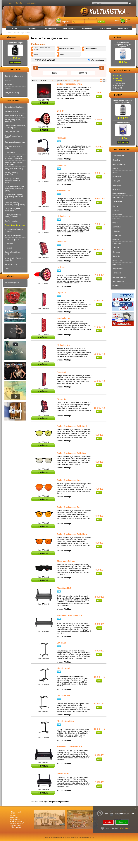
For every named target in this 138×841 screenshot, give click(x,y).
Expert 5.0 (61, 293)
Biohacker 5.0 (63, 216)
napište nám (31, 3)
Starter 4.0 (61, 399)
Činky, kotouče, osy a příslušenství (12, 210)
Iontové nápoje (10, 152)
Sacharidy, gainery (11, 111)
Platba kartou (123, 28)
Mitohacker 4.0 (63, 318)
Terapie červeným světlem (15, 225)
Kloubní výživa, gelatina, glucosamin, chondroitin (13, 157)
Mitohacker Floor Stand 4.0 (69, 747)
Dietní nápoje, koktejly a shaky (13, 147)
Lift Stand (61, 643)
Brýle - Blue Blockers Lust (69, 480)
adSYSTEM (90, 837)
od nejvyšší (76, 80)
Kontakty (32, 28)
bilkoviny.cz (117, 177)
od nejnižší (66, 80)
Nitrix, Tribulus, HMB (12, 132)
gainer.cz (116, 248)
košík (117, 21)
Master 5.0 (61, 165)
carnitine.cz (117, 185)
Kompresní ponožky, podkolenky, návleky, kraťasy (15, 204)
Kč (129, 22)
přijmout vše (122, 822)
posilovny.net (117, 260)
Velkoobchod (87, 28)
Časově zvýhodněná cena (14, 76)
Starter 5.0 (61, 242)
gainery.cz (116, 181)
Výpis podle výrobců (12, 283)
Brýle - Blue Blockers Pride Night (72, 534)
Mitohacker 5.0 (63, 191)
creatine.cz (116, 189)
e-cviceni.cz (117, 273)
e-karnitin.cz (117, 239)
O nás (14, 28)
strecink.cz (116, 160)
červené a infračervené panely (42, 49)
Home (9, 33)
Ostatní (7, 268)
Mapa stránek (16, 812)
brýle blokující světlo (66, 49)
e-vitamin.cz (117, 218)
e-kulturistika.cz (118, 156)
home (10, 3)
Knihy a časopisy (11, 264)
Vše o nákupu (105, 28)
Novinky (8, 89)
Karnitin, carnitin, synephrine (15, 142)
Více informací (125, 828)
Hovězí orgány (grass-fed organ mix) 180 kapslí (122, 101)
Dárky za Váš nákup (12, 93)
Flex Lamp (62, 138)
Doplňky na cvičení (11, 221)
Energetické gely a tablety (14, 169)
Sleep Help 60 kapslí (15, 43)
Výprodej (8, 80)
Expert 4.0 (61, 372)
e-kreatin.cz (117, 244)
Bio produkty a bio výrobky (14, 107)
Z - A (54, 80)
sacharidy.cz (117, 227)
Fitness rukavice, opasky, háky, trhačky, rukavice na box (14, 197)
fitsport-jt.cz (117, 256)
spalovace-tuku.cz (119, 164)
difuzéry (36, 54)
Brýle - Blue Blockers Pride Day (71, 453)
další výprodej (15, 62)
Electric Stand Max (65, 721)
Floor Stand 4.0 (64, 774)
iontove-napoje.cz (119, 198)
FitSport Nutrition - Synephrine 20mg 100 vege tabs (122, 44)
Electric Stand (63, 668)
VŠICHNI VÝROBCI (98, 60)
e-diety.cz (116, 210)
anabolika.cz (117, 168)
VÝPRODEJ (8, 37)
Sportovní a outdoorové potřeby (13, 253)
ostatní (61, 54)
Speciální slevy (50, 28)
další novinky (123, 142)
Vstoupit (101, 22)
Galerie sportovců (68, 28)
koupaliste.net (118, 269)
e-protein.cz (117, 235)
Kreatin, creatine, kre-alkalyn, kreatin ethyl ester (15, 127)
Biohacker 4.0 (63, 345)
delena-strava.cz (118, 264)
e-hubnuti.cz (117, 285)
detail (99, 96)
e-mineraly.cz (117, 214)
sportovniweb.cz (118, 281)
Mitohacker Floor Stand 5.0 (69, 615)
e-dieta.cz (116, 231)
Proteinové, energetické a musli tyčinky (14, 163)
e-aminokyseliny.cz (119, 193)
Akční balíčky (9, 84)
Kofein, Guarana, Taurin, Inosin (13, 137)
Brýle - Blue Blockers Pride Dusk (72, 426)
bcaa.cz (115, 172)
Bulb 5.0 (61, 267)
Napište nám (15, 819)
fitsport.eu (116, 252)
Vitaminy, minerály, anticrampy (11, 174)
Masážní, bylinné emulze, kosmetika (14, 259)
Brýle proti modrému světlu (69, 84)
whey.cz (115, 223)
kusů (129, 20)
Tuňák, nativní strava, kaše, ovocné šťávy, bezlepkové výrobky (14, 189)
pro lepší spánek (90, 49)
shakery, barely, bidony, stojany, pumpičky (13, 216)
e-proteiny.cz (117, 202)
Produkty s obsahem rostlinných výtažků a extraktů (12, 181)
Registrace (66, 22)
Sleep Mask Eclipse (66, 561)
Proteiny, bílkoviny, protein (14, 115)
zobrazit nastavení (111, 828)
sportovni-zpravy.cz (119, 277)
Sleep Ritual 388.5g (122, 122)
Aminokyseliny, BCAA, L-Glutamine (14, 120)
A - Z (49, 80)
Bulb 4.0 (61, 111)
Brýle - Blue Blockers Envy (69, 507)
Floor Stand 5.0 (64, 588)
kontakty (19, 3)
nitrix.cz (115, 206)
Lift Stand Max (63, 696)
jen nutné (108, 822)
